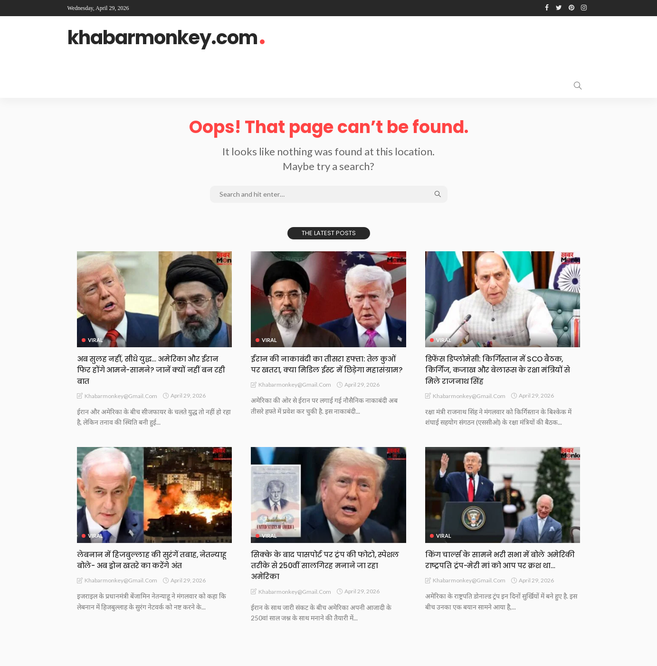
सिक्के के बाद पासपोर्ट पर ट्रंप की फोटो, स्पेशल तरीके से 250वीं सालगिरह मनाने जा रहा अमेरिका (324, 565)
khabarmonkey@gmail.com (121, 396)
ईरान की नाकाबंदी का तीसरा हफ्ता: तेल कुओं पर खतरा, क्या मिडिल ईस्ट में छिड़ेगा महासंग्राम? (326, 369)
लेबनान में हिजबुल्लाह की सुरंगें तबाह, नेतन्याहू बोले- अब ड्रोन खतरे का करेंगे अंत (147, 565)
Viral (95, 340)
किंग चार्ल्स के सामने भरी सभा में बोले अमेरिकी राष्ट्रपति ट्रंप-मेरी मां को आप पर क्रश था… (500, 565)
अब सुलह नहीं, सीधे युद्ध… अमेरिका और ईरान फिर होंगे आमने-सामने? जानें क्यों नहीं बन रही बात (150, 369)
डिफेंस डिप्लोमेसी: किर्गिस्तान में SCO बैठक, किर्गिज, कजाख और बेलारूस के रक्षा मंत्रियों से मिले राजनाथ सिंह (495, 369)
